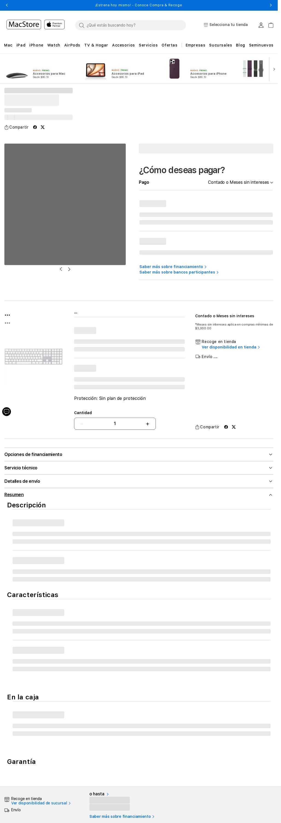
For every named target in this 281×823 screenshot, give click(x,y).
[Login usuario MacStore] (261, 25)
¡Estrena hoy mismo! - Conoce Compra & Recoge (138, 5)
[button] (6, 5)
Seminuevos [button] (261, 45)
